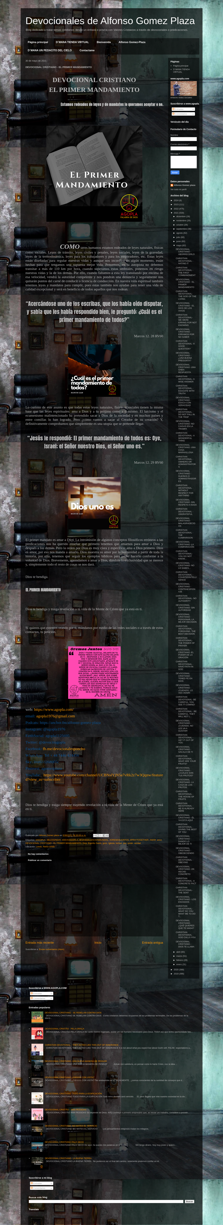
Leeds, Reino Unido (45, 846)
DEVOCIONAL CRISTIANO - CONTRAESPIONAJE (185, 588)
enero (179, 964)
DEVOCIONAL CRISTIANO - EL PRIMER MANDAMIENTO (53, 843)
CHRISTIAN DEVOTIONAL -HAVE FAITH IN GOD (184, 665)
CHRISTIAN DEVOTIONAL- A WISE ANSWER (185, 379)
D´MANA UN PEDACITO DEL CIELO (50, 50)
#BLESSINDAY (54, 840)
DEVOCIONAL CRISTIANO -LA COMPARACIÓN (185, 544)
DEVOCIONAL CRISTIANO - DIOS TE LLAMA (185, 944)
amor (159, 840)
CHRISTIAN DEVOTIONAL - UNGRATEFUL (184, 511)
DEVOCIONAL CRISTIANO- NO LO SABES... (185, 565)
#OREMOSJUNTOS (119, 840)
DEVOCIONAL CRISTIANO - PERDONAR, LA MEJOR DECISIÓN (186, 618)
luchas (119, 843)
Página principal (38, 42)
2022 (176, 208)
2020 (176, 969)
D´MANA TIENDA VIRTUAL (72, 42)
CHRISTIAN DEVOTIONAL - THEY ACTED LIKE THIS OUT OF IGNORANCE (81, 1045)
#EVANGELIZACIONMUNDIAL (93, 840)
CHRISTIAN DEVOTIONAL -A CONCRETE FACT (186, 881)
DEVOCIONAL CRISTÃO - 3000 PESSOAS (65, 1109)
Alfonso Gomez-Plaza (132, 42)
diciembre (181, 216)
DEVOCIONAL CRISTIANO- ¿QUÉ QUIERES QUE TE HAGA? (185, 924)
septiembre (181, 229)
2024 (176, 200)
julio (178, 237)
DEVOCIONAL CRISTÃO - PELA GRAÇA (64, 1028)
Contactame (87, 50)
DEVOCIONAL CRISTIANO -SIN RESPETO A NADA (186, 502)
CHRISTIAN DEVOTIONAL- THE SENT (184, 890)
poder (130, 843)
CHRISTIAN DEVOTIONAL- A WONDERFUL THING (185, 437)
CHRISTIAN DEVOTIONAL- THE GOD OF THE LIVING (186, 295)
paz (124, 843)
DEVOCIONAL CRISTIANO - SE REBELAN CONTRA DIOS (73, 1012)
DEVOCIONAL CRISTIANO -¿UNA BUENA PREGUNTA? (184, 357)
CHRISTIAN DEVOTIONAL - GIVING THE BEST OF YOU (186, 828)
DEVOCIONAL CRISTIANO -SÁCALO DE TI (184, 749)
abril (178, 952)
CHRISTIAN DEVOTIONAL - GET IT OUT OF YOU (185, 739)
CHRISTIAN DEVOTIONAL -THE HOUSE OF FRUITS (185, 795)
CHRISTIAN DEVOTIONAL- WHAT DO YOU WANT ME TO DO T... (185, 911)
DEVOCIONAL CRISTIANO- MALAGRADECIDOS (185, 522)
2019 (176, 973)
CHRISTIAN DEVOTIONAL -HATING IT (184, 261)
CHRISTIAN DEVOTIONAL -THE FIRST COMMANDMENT (185, 271)
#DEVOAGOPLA (70, 840)
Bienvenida (104, 42)
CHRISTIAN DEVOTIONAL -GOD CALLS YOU (186, 935)
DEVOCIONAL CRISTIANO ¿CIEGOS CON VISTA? (69, 1077)
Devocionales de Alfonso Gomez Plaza (110, 20)
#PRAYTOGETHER (139, 840)
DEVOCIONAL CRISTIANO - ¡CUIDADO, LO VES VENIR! (184, 689)
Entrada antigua (152, 942)
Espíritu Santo (94, 843)
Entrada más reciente (40, 942)
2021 (176, 213)
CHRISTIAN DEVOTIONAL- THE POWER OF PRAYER (185, 642)
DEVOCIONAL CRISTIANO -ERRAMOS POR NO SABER (185, 333)
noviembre (181, 220)
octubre (180, 225)
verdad (137, 843)
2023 (176, 204)
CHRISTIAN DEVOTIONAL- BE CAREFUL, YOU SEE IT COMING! (186, 701)
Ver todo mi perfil (179, 189)
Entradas (178, 109)
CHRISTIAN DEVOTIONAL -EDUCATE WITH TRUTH (185, 390)
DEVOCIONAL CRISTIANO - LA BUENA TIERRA (68, 1158)
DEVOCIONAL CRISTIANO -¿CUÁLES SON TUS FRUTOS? (184, 772)
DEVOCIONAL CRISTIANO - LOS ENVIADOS (186, 899)
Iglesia (111, 843)
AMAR (153, 840)
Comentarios (179, 114)
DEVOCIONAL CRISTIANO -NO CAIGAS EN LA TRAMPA (185, 425)
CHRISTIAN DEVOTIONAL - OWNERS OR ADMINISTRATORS (186, 461)
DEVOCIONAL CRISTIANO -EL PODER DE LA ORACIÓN (185, 654)
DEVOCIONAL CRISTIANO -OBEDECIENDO (185, 850)
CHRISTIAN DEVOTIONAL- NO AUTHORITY (186, 598)
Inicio (97, 942)
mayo (179, 245)
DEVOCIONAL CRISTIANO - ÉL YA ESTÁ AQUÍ (185, 817)
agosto (179, 233)
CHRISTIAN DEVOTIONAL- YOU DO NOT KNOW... (184, 555)
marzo (179, 956)
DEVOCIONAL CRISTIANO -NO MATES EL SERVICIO (71, 1126)
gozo (105, 843)
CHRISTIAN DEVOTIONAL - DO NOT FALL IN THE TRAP (185, 413)
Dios (85, 843)
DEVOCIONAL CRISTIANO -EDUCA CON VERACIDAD (183, 401)
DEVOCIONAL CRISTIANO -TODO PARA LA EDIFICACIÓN (73, 1093)
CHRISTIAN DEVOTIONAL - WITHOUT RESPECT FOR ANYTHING (184, 490)
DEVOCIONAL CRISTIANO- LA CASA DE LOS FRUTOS (185, 783)
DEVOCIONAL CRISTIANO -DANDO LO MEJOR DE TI (184, 840)
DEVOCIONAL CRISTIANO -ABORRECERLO (185, 251)
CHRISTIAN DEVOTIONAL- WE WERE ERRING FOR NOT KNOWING (186, 320)
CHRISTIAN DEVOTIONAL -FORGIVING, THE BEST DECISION (186, 630)
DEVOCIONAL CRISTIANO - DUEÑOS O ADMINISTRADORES (186, 476)
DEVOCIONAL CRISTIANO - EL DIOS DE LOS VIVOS (185, 307)
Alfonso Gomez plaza (184, 185)
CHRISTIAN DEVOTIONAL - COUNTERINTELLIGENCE (186, 576)
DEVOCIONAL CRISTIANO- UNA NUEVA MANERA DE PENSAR (76, 1061)
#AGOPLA (41, 840)
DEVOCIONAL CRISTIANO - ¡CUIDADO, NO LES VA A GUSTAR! (184, 725)
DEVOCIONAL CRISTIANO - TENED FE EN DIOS (184, 677)
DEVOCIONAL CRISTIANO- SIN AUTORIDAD (185, 607)
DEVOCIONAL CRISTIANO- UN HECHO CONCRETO (185, 870)
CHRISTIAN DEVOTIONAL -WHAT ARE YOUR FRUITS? (186, 760)
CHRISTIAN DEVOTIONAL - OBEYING (184, 860)
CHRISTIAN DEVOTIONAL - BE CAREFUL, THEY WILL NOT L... (186, 713)
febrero (180, 960)
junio (178, 241)
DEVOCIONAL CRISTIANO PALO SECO (64, 1142)
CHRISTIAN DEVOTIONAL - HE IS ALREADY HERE (185, 807)
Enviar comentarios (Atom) (51, 949)
